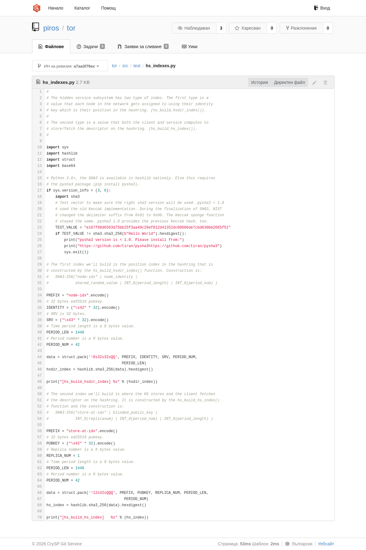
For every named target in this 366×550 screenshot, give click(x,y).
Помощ (108, 8)
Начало (56, 8)
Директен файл (289, 82)
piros (51, 28)
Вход (322, 8)
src (125, 65)
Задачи (91, 46)
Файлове (51, 46)
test (137, 65)
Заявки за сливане (143, 46)
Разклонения (301, 28)
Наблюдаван (194, 28)
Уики (189, 46)
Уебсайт (326, 543)
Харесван (247, 28)
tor (71, 28)
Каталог (82, 8)
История (259, 82)
